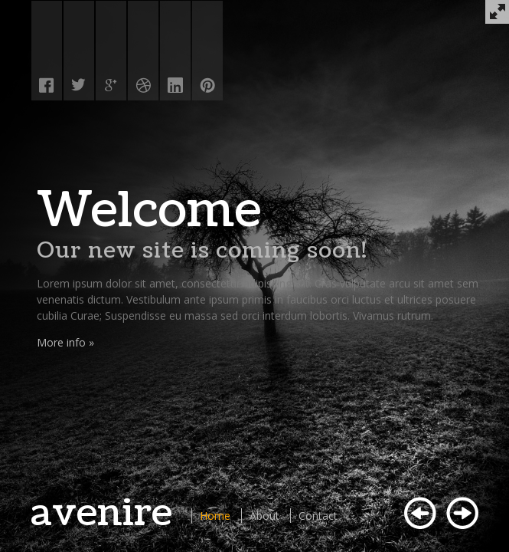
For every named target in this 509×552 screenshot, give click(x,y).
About (264, 515)
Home (215, 515)
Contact (318, 515)
